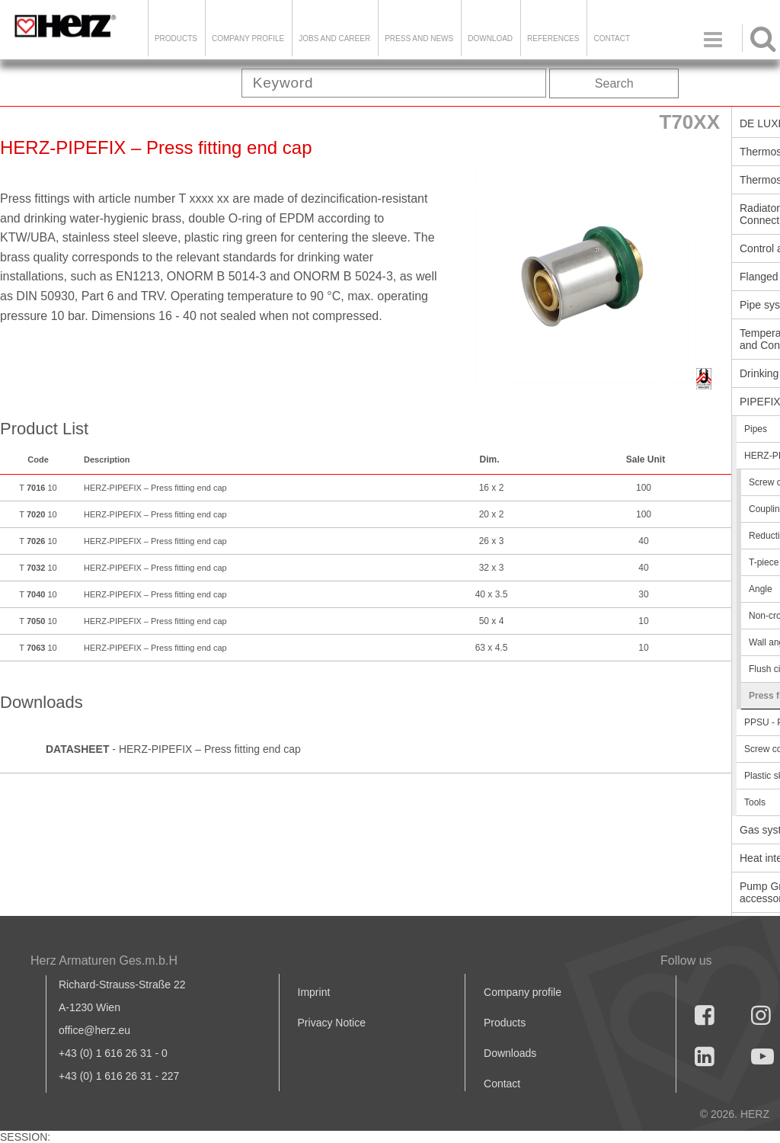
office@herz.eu (94, 1030)
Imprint (314, 992)
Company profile (522, 992)
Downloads (510, 1053)
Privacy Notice (332, 1023)
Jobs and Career (334, 38)
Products (176, 38)
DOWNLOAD (490, 38)
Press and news (419, 38)
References (553, 38)
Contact (611, 38)
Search (614, 83)
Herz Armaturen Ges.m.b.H (103, 960)
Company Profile (248, 38)
